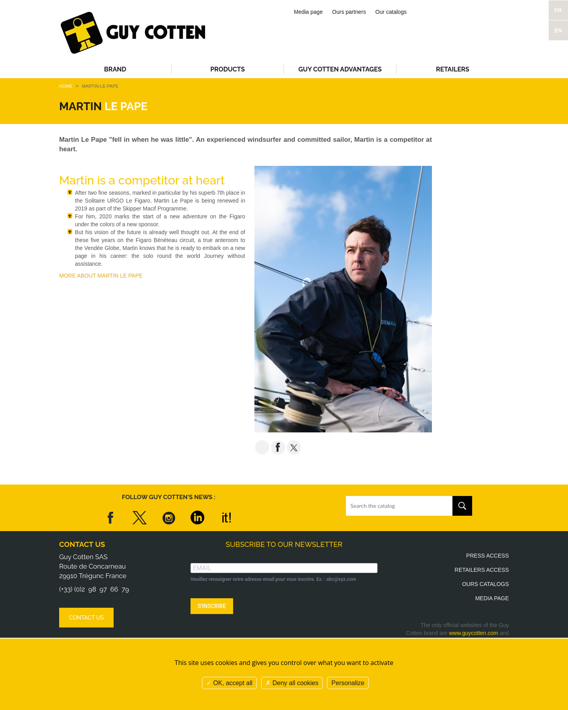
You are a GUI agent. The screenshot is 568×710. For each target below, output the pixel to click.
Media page (308, 12)
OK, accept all (229, 683)
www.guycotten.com (473, 633)
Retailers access (482, 570)
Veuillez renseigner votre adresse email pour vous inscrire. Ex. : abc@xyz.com (273, 579)
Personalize (347, 683)
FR (558, 10)
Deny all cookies (291, 683)
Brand (115, 69)
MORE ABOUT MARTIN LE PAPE (101, 275)
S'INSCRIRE (212, 606)
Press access (487, 555)
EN (558, 30)
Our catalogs (391, 12)
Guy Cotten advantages (339, 69)
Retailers (452, 69)
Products (227, 69)
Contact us (82, 544)
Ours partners (349, 12)
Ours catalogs (485, 584)
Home (66, 86)
